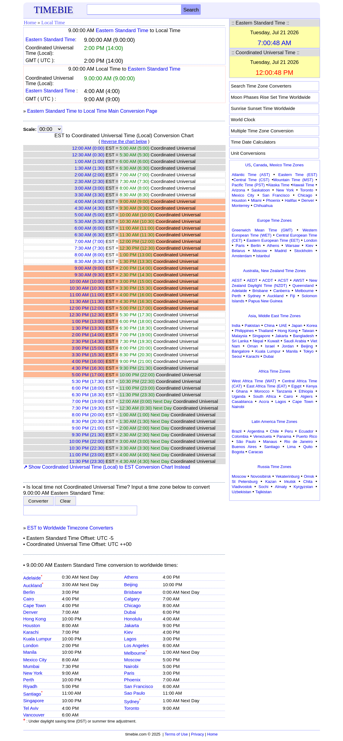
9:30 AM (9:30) (89, 274)
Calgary (132, 598)
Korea (312, 325)
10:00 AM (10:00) (87, 281)
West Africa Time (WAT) (254, 381)
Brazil (237, 431)
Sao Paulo (134, 693)
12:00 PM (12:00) (86, 308)
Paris (129, 673)
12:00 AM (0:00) (88, 148)
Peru (289, 431)
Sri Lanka (240, 341)
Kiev (128, 632)
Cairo (28, 598)
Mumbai (31, 666)
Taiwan (308, 330)
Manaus (270, 441)
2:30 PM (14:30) (88, 341)
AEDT (252, 280)
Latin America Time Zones (274, 421)
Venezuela (262, 436)
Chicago (132, 605)
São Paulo (246, 441)
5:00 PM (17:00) (88, 374)
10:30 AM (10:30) (87, 288)
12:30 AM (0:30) (88, 154)
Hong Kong (34, 618)
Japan (297, 325)
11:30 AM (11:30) (87, 301)
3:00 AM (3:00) (89, 188)
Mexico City (35, 659)
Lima (291, 446)
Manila (30, 652)
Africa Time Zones (274, 371)
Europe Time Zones (274, 220)
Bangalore (241, 351)
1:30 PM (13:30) (88, 328)
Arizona (238, 190)
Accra (264, 401)
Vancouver (34, 714)
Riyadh (30, 686)
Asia (252, 316)
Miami (256, 200)
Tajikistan (263, 492)
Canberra (281, 290)
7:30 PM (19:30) (88, 407)
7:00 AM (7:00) (89, 241)
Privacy (197, 734)
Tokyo (308, 351)
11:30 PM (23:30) (86, 461)
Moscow (132, 659)
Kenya (311, 386)
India (236, 325)
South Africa (264, 396)
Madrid (281, 250)
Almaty (281, 486)
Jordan (288, 346)
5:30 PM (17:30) (88, 381)
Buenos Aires (244, 446)
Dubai (130, 612)
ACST (283, 280)
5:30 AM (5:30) (89, 221)
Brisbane (133, 592)
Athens (131, 577)
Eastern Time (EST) (297, 174)
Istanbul (263, 256)
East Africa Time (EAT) (266, 386)
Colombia (240, 436)
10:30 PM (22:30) (86, 447)
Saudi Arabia (295, 341)
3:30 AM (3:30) (89, 194)
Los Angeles (136, 645)
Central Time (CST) (251, 180)
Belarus (238, 250)
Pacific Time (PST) (248, 185)
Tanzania (284, 391)
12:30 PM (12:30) (86, 314)
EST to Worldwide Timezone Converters (70, 527)
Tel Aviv (31, 708)
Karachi (31, 632)
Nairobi (131, 666)
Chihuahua (263, 205)
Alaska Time (278, 185)
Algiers (307, 396)
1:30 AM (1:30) (89, 168)
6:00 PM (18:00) (88, 387)
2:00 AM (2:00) (89, 174)
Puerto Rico (306, 436)
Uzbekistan (241, 492)
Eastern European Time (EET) (273, 240)
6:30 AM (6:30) (89, 234)
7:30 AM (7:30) (89, 248)
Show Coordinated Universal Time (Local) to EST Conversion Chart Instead (106, 467)
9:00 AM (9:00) (89, 268)
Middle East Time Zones (280, 316)
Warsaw (292, 245)
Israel (270, 346)
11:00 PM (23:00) (86, 454)
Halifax (291, 200)
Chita (307, 481)
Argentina (255, 431)
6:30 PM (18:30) (88, 394)
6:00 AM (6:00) (89, 228)
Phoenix (132, 679)
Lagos (130, 638)
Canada (260, 165)
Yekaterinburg (287, 476)
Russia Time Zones (274, 466)
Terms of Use (176, 734)
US (248, 165)
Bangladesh (303, 336)
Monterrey (241, 205)
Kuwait (273, 341)
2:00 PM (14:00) (88, 334)
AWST (298, 280)
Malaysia (239, 336)
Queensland (303, 285)
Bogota (238, 452)
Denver (30, 612)
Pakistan (252, 325)
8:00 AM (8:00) (89, 254)
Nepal (258, 341)
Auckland (33, 585)
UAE (283, 325)
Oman (252, 346)
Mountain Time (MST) (293, 180)
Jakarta (131, 625)
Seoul (237, 356)
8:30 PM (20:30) (88, 421)
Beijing (131, 584)
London (30, 645)
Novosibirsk (261, 476)
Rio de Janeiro (298, 441)
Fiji (292, 296)
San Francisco (138, 686)
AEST (237, 280)
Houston (31, 625)
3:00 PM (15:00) (88, 348)
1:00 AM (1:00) (89, 161)
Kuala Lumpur (37, 638)
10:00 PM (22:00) (86, 441)
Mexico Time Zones (286, 165)
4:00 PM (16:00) (88, 361)
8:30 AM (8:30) (89, 261)
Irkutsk (289, 481)
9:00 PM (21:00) (88, 427)
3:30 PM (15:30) (88, 354)
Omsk (309, 476)
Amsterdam (242, 256)
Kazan (270, 481)
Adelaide (32, 577)
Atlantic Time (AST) (251, 174)
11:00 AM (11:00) (87, 294)
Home (30, 22)
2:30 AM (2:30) (89, 181)
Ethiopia (306, 391)
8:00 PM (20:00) (88, 414)
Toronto (131, 708)
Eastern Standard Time (122, 30)
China (269, 325)
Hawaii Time (303, 185)
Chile (274, 431)
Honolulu (133, 618)
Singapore (33, 700)
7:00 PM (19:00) (88, 401)
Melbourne (135, 653)
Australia (251, 270)
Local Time (53, 22)
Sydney (132, 701)
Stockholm (303, 250)
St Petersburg (245, 481)
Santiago (33, 693)
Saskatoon (260, 190)
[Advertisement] (274, 540)
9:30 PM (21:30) (88, 434)
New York (32, 673)
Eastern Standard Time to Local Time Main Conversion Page (92, 111)
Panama (284, 436)
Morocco (261, 391)
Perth (28, 679)
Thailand (265, 330)
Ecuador (306, 431)
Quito (307, 446)
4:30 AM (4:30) (89, 208)
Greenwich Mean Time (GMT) (262, 230)
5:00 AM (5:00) (89, 214)
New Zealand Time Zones (283, 270)
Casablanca (242, 401)
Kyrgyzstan (303, 486)
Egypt (296, 386)
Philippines (244, 330)
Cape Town (34, 605)
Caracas (255, 452)
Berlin (29, 592)
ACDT (267, 280)
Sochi (264, 486)
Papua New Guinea (265, 301)
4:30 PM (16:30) (88, 367)
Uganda (239, 396)
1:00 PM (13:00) (88, 321)
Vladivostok (242, 486)
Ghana (242, 391)
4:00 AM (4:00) (89, 201)
